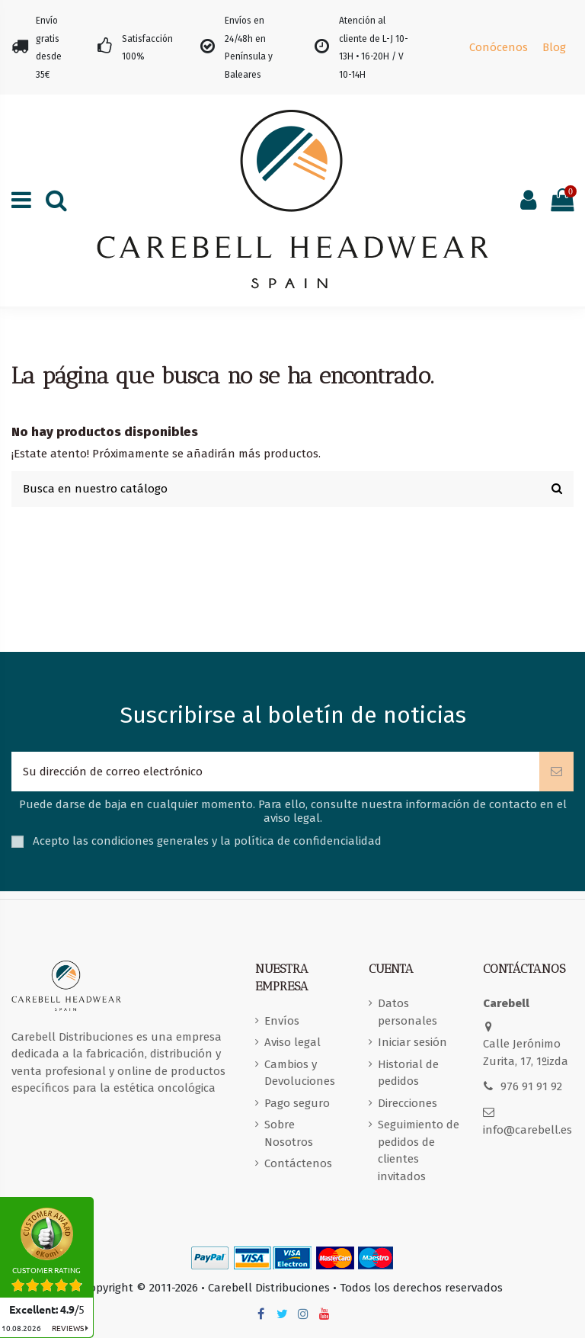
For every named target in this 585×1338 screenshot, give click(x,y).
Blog (554, 47)
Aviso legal (292, 1042)
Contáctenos (298, 1163)
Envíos (281, 1021)
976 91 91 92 (531, 1086)
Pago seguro (297, 1103)
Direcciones (407, 1103)
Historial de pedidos (408, 1073)
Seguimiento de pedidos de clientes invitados (418, 1150)
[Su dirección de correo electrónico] (275, 772)
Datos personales (407, 1012)
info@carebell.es (527, 1130)
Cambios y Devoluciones (299, 1073)
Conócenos (498, 47)
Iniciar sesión (412, 1042)
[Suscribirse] (556, 772)
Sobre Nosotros (288, 1133)
